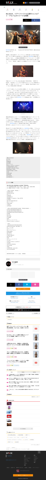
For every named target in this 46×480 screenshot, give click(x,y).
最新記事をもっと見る (35, 396)
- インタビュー (36, 458)
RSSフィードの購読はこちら (23, 288)
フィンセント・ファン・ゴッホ (13, 437)
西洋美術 (32, 439)
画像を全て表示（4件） (23, 47)
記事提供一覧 (13, 467)
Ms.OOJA (8, 49)
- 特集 (34, 462)
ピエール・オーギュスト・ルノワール (14, 439)
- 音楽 (25, 455)
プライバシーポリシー (36, 467)
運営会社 (8, 467)
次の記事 (36, 313)
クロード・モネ (24, 437)
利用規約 (30, 467)
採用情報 (26, 467)
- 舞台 (25, 456)
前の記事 (9, 313)
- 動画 (34, 455)
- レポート (35, 459)
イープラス (8, 447)
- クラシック (26, 459)
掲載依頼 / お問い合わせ (19, 467)
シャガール (25, 439)
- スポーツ (25, 463)
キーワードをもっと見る (35, 444)
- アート (25, 462)
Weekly (23, 372)
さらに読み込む (26, 428)
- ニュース (35, 456)
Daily (11, 372)
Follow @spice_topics (14, 298)
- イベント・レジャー (27, 458)
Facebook (9, 455)
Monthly (34, 372)
